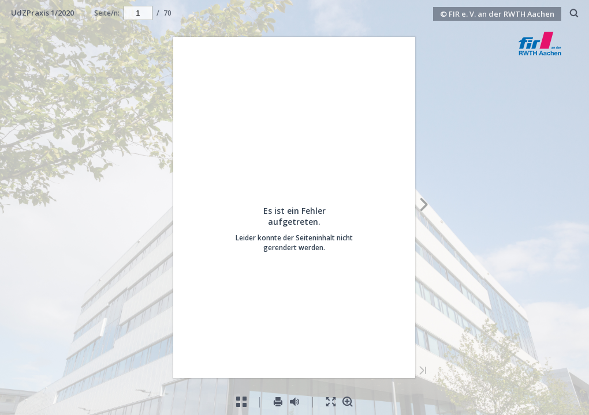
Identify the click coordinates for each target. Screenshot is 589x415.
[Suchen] (574, 13)
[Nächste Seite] (424, 206)
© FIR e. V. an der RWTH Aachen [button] (497, 14)
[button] (551, 52)
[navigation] (138, 13)
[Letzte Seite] (422, 371)
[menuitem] (574, 13)
